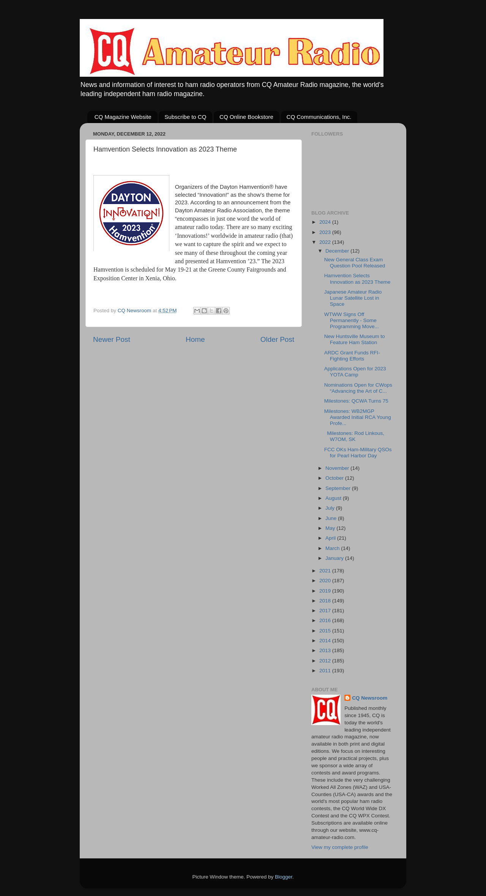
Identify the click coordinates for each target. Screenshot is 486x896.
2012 (325, 661)
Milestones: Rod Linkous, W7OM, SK (354, 436)
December (337, 251)
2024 (325, 222)
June (331, 518)
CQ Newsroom (369, 698)
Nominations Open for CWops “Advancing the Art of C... (358, 388)
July (330, 508)
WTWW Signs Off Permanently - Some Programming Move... (351, 320)
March (333, 548)
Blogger (283, 877)
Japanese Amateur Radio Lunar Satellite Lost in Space (353, 298)
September (338, 488)
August (334, 498)
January (335, 558)
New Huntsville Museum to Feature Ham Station (354, 339)
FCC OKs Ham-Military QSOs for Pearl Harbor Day (358, 452)
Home (195, 339)
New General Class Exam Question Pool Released (354, 263)
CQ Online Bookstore (246, 117)
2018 (325, 601)
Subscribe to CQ (185, 117)
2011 (325, 670)
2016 (325, 620)
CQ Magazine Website (123, 117)
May (330, 528)
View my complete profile (339, 847)
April (331, 538)
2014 (325, 640)
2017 (325, 610)
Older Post (277, 339)
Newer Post (111, 339)
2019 (325, 591)
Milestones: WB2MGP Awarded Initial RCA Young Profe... (357, 417)
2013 (325, 650)
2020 (325, 580)
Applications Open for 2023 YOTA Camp (355, 372)
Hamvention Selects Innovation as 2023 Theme (357, 278)
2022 (325, 242)
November (337, 468)
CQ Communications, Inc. (319, 117)
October (335, 478)
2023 (325, 232)
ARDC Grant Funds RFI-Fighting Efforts (352, 356)
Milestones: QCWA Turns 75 (356, 401)
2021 (325, 571)
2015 (325, 631)
